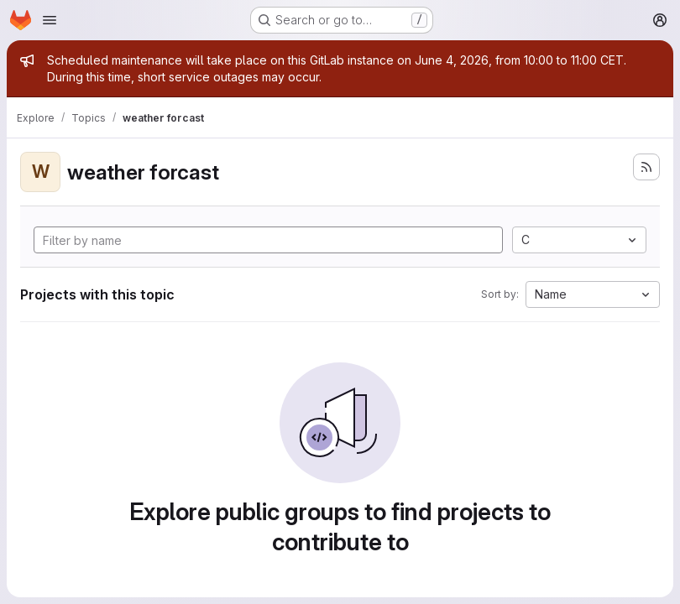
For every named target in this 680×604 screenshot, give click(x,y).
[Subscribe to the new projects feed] (646, 167)
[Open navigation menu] (49, 20)
